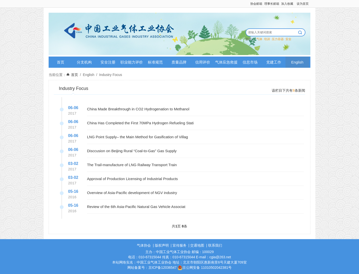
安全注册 (107, 62)
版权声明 (162, 245)
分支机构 (84, 62)
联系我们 (215, 245)
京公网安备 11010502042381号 (205, 268)
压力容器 (278, 39)
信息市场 (250, 62)
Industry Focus (110, 75)
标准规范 (155, 62)
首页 (60, 62)
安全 (288, 39)
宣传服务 (179, 245)
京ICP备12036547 (162, 268)
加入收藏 (287, 3)
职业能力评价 (131, 62)
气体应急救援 (226, 62)
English (297, 62)
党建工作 (273, 62)
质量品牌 (179, 62)
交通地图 (197, 245)
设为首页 (303, 3)
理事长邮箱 (271, 3)
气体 (259, 39)
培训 (267, 39)
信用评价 (202, 62)
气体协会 (144, 245)
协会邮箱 (256, 3)
